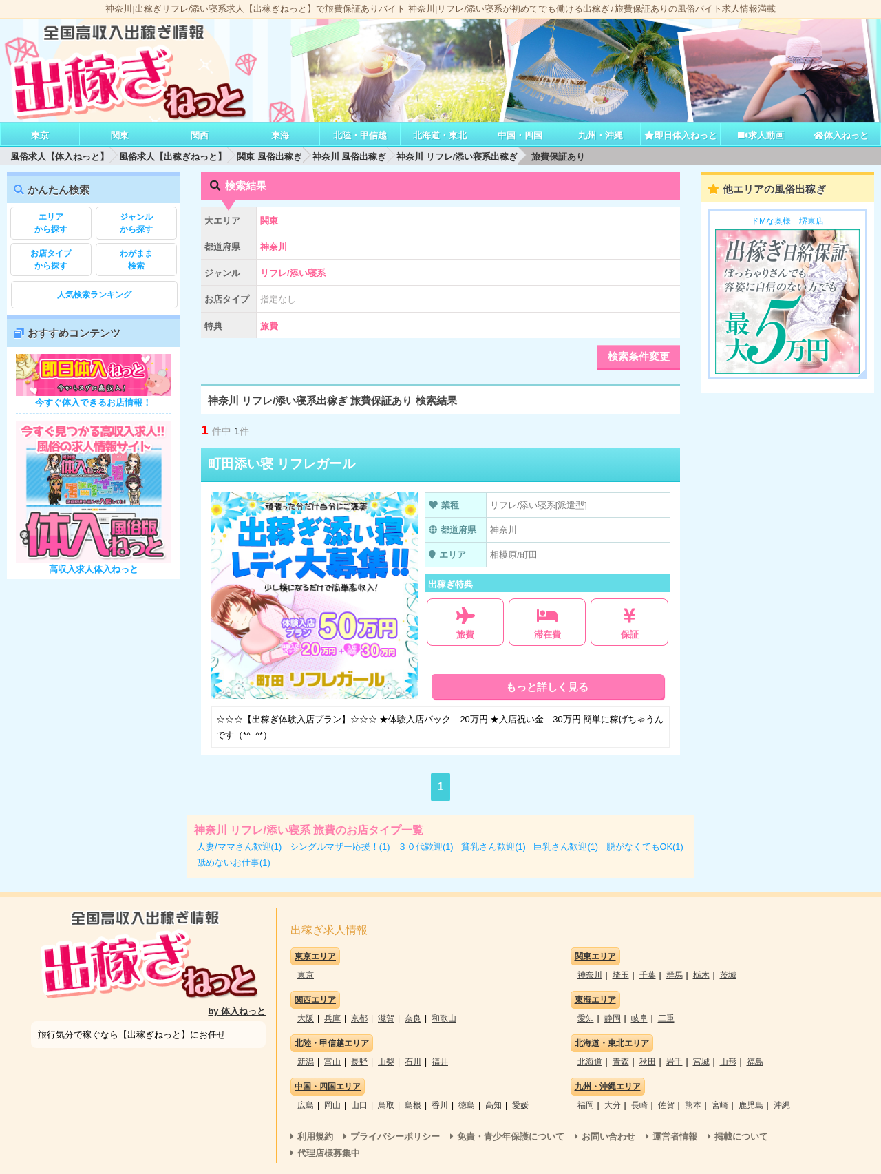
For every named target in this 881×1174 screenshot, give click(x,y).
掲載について (741, 1136)
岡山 (332, 1105)
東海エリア (595, 1000)
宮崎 (720, 1105)
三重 (666, 1018)
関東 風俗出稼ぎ (269, 156)
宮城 (701, 1062)
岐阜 (639, 1018)
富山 (332, 1062)
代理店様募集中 (328, 1153)
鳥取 (386, 1105)
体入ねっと (841, 135)
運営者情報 (674, 1136)
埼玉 (621, 975)
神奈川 (589, 975)
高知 (493, 1105)
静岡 (612, 1018)
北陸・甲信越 (360, 135)
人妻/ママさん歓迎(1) (239, 846)
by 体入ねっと (237, 1011)
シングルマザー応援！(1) (340, 846)
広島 (305, 1105)
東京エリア (315, 956)
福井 (440, 1062)
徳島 (466, 1105)
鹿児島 (751, 1105)
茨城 (728, 975)
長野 (359, 1062)
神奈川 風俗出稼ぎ (349, 156)
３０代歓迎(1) (426, 846)
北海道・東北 (440, 135)
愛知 (585, 1018)
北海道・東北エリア (612, 1043)
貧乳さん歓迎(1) (493, 846)
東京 (40, 135)
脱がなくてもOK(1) (644, 846)
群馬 (674, 975)
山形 (728, 1062)
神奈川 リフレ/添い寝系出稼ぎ (457, 156)
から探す (51, 222)
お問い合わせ (608, 1136)
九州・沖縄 (600, 135)
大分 (612, 1105)
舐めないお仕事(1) (233, 862)
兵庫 (332, 1018)
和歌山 (444, 1018)
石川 (413, 1062)
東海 (280, 135)
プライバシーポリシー (395, 1136)
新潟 (305, 1062)
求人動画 (760, 135)
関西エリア (315, 1000)
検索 (136, 259)
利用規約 (315, 1136)
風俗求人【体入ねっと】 (59, 156)
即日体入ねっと (680, 135)
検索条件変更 (639, 356)
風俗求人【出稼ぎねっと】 (172, 156)
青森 (621, 1062)
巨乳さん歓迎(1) (565, 846)
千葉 (647, 975)
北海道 (589, 1062)
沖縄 (782, 1105)
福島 (755, 1062)
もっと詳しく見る (547, 687)
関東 (120, 135)
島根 (413, 1105)
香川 (440, 1105)
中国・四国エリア (328, 1086)
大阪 (305, 1018)
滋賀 (386, 1018)
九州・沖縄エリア (608, 1086)
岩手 (674, 1062)
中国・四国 (520, 135)
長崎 (639, 1105)
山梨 (386, 1062)
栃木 (701, 975)
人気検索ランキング (94, 295)
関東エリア (595, 956)
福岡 (585, 1105)
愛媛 (520, 1105)
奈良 (413, 1018)
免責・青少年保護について (510, 1136)
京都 (359, 1018)
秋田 (647, 1062)
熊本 (693, 1105)
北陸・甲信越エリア (332, 1043)
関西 (200, 135)
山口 (359, 1105)
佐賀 (666, 1105)
